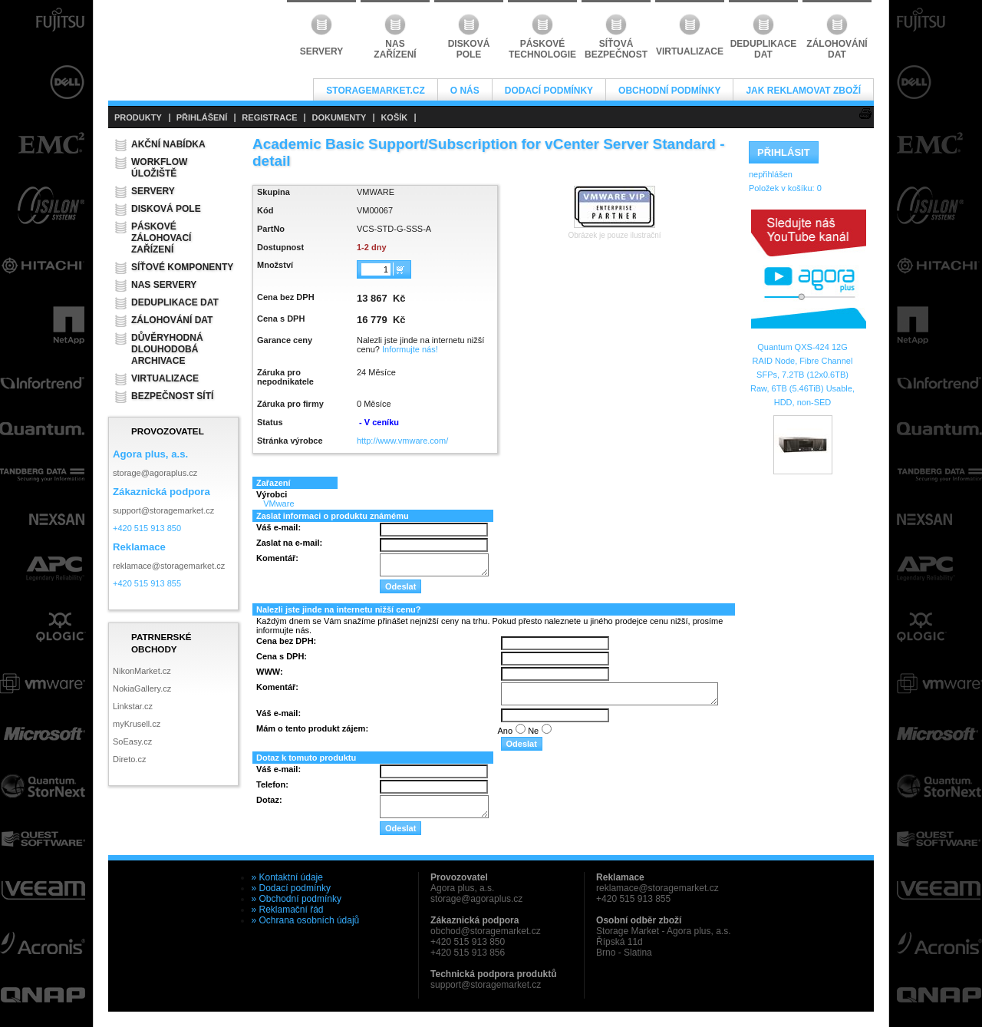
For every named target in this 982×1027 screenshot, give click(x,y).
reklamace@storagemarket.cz (169, 565)
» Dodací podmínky (291, 888)
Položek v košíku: (785, 188)
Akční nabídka (168, 144)
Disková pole (166, 208)
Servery (153, 191)
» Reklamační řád (288, 909)
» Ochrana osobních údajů (306, 920)
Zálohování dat (172, 320)
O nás (464, 90)
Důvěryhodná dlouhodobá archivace (167, 349)
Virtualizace (165, 378)
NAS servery (163, 284)
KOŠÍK (394, 117)
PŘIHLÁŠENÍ (202, 117)
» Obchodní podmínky (296, 898)
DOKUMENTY (338, 117)
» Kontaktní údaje (287, 877)
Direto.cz (129, 759)
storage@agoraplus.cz (155, 472)
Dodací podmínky (549, 90)
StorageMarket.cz (375, 90)
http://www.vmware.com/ (402, 440)
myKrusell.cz (136, 723)
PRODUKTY (138, 117)
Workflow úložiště (159, 168)
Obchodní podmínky (669, 90)
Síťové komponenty (182, 267)
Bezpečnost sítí (172, 396)
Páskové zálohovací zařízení (161, 238)
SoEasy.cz (132, 741)
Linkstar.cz (133, 706)
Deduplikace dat (175, 302)
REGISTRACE (269, 117)
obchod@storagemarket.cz (485, 931)
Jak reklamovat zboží (803, 90)
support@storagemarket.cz (163, 510)
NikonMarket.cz (142, 670)
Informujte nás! (410, 349)
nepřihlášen (771, 174)
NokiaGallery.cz (142, 688)
